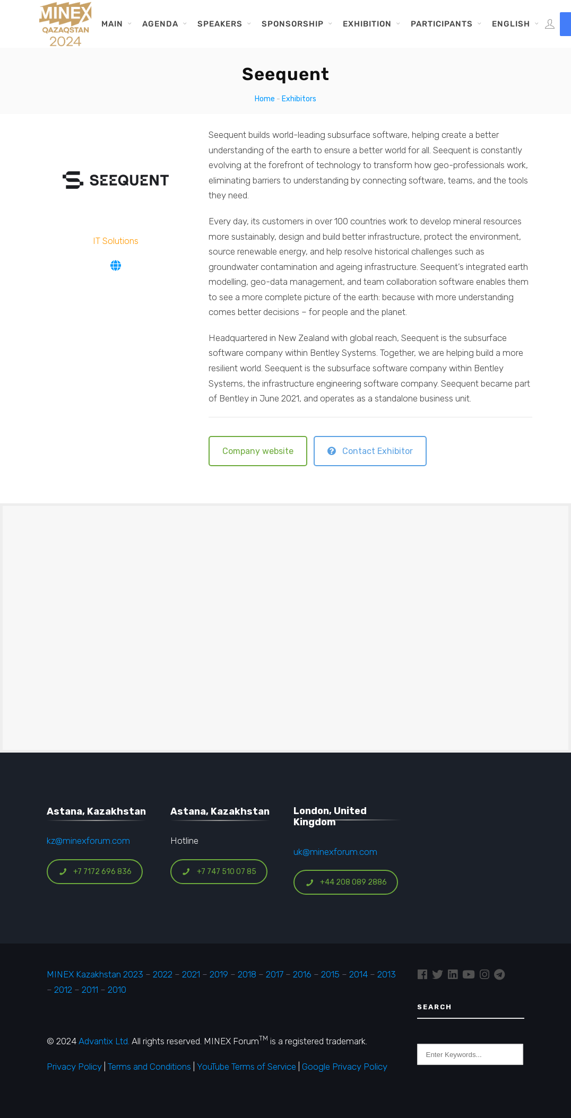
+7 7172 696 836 (95, 871)
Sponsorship (293, 24)
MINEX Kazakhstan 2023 (95, 974)
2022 (162, 974)
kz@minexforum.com (88, 840)
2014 (358, 974)
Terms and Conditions (149, 1066)
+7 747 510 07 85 (219, 871)
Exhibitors (299, 98)
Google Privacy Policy (344, 1066)
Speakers (220, 24)
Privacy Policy (74, 1066)
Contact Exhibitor (370, 451)
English (511, 24)
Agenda (160, 24)
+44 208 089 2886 (346, 882)
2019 (217, 974)
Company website (257, 451)
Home (265, 98)
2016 (302, 974)
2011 (90, 989)
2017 (274, 974)
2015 (330, 974)
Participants (442, 24)
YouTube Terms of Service (246, 1066)
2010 (117, 989)
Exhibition (367, 24)
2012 (63, 989)
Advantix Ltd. (104, 1041)
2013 (386, 974)
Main (112, 24)
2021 (191, 974)
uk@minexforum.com (335, 851)
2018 (247, 974)
